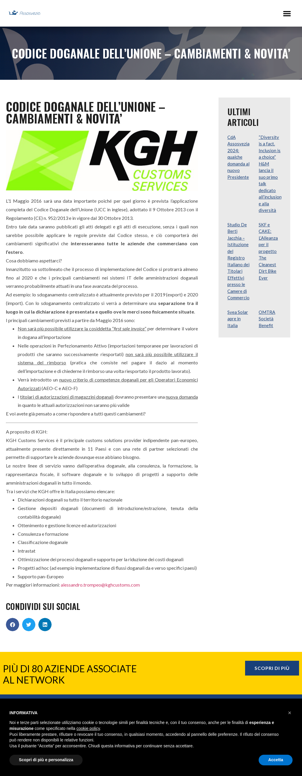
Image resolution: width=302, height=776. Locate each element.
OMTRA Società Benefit (267, 318)
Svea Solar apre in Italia (237, 318)
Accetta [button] (275, 759)
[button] (287, 13)
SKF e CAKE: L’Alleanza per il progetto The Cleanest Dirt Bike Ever (268, 251)
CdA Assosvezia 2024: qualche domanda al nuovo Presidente (238, 157)
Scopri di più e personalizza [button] (46, 759)
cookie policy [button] (88, 728)
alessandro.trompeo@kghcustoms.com (100, 584)
